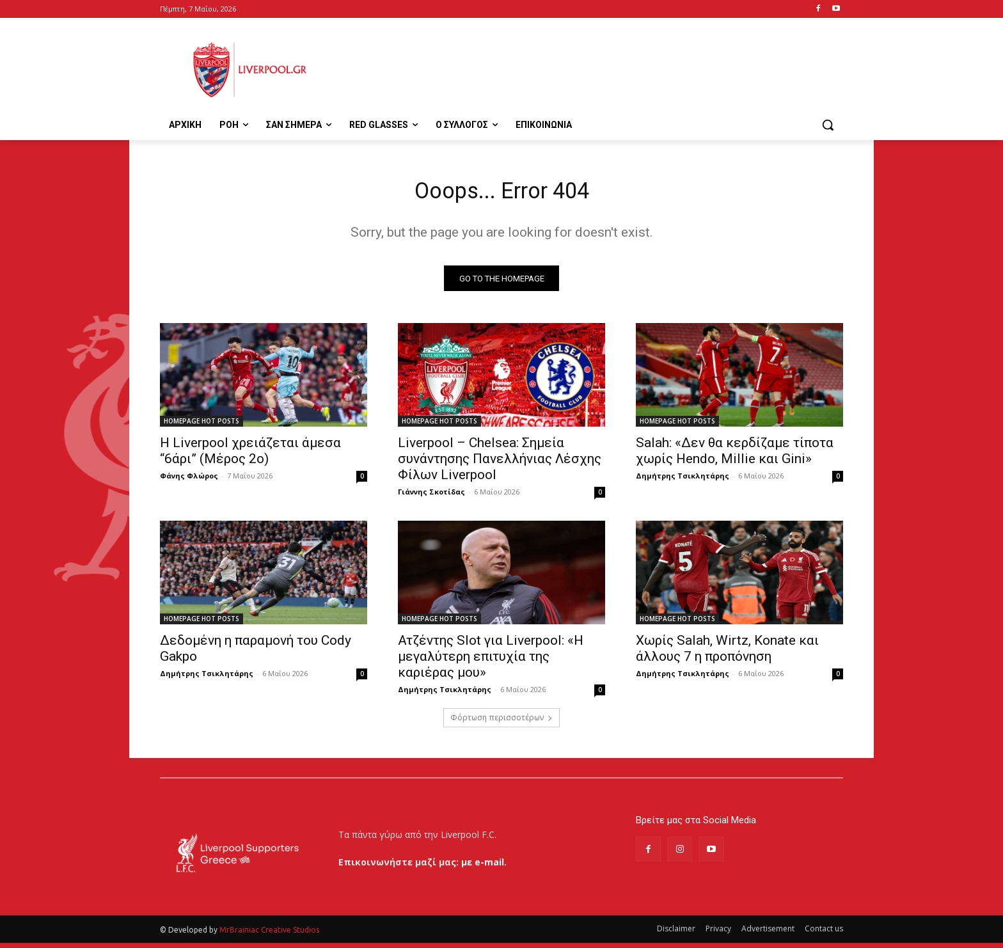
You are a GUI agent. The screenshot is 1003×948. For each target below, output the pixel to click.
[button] (827, 124)
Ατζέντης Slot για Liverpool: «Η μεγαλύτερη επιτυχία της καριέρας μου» (490, 661)
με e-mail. (484, 867)
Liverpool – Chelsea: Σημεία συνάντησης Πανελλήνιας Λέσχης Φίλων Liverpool (499, 463)
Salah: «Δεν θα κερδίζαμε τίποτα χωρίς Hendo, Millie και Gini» (734, 455)
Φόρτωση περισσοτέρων (501, 722)
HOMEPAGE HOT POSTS (201, 426)
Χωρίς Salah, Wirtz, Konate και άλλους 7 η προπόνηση (727, 653)
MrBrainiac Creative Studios (269, 935)
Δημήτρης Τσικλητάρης (682, 481)
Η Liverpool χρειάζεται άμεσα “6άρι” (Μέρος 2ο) (250, 455)
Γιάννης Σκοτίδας (431, 497)
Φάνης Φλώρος (189, 481)
